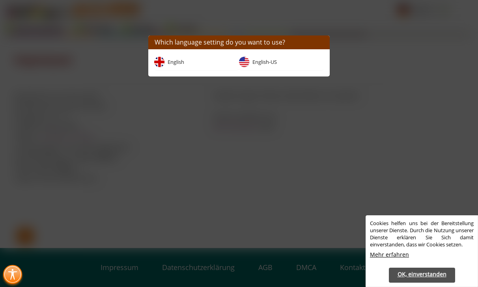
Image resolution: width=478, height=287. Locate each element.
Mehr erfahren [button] (389, 254)
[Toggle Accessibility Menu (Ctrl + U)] (12, 274)
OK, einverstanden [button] (422, 274)
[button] (321, 42)
